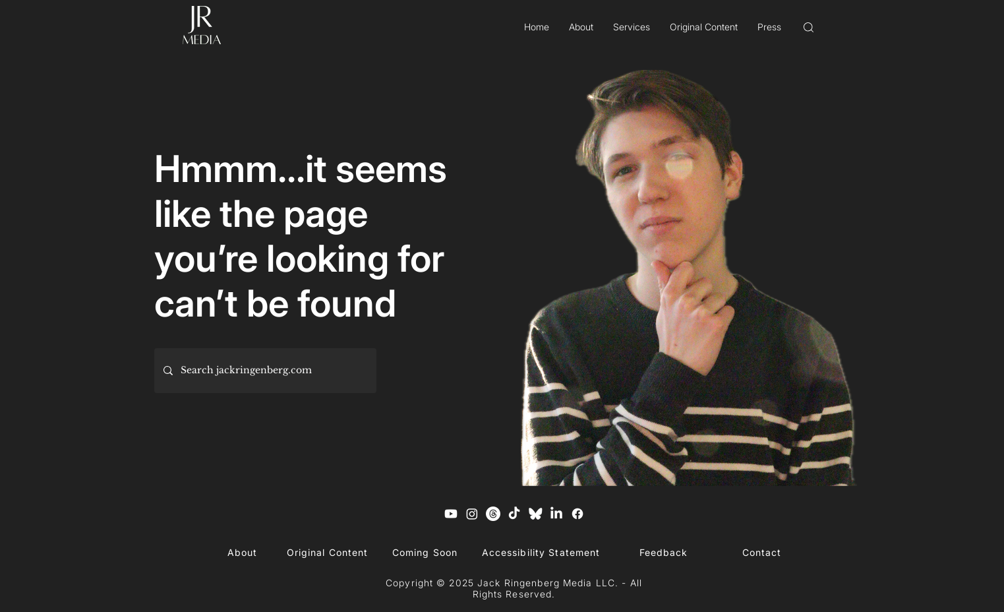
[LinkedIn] (556, 513)
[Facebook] (577, 513)
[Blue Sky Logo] (535, 513)
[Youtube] (451, 513)
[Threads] (493, 513)
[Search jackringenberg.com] (265, 370)
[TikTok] (514, 513)
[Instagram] (472, 513)
